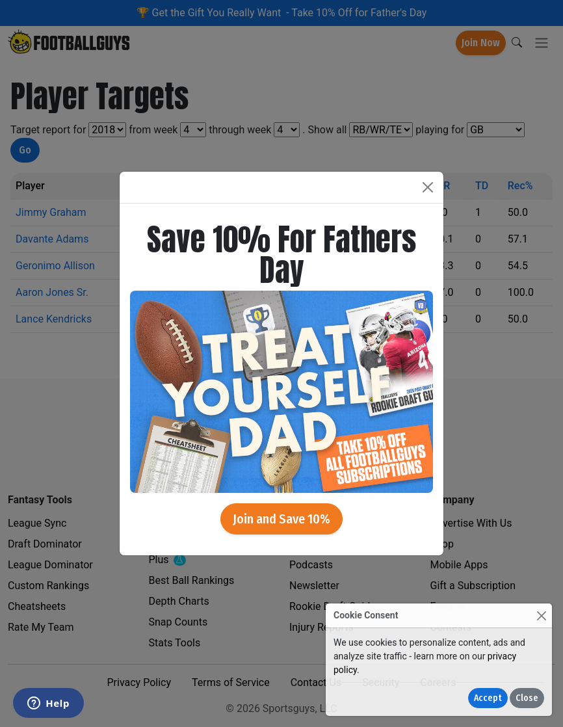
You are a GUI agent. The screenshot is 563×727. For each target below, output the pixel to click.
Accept (488, 698)
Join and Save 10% (281, 519)
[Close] (541, 615)
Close (527, 698)
